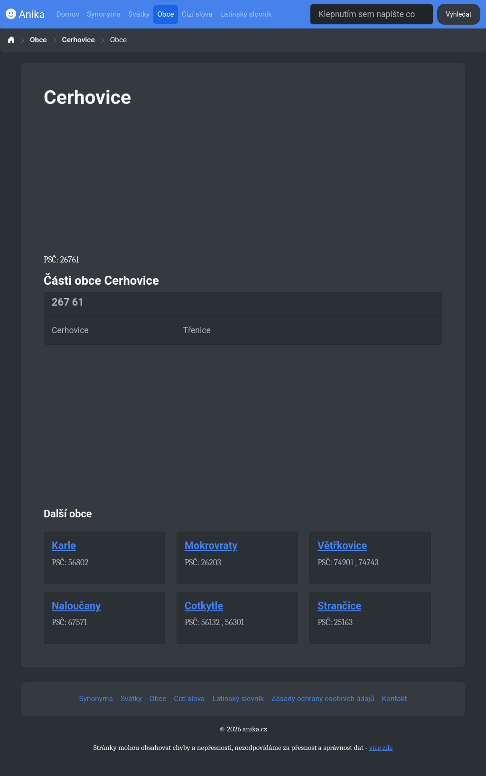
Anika (25, 14)
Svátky (139, 14)
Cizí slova (197, 14)
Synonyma (104, 14)
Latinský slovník (246, 14)
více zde (381, 747)
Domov (67, 14)
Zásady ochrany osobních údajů (322, 698)
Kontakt (394, 698)
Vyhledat (458, 14)
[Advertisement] (243, 179)
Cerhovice (78, 40)
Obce (165, 14)
